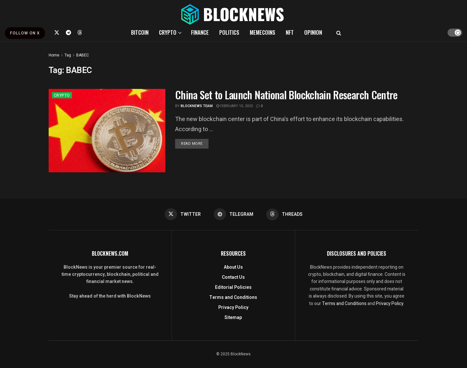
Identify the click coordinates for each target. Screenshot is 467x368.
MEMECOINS (262, 32)
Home (54, 55)
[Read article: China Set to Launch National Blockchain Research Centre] (107, 130)
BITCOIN (140, 32)
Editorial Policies (233, 287)
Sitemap (233, 317)
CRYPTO (167, 32)
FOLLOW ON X (25, 33)
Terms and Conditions (233, 297)
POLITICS (229, 32)
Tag (68, 55)
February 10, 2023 (234, 106)
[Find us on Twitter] (56, 32)
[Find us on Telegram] (68, 32)
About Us (233, 267)
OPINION (313, 32)
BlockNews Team (197, 106)
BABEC (82, 55)
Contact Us (233, 277)
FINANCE (200, 32)
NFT (290, 32)
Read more (195, 143)
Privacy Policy (233, 307)
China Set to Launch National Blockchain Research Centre (286, 94)
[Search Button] (338, 32)
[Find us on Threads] (80, 32)
